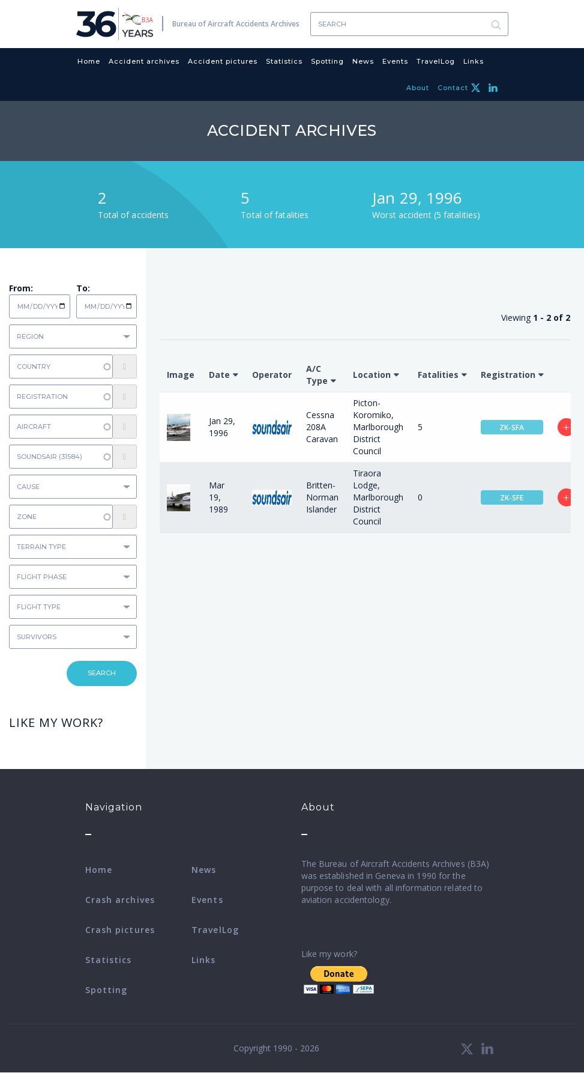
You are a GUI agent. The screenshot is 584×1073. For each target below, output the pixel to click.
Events (395, 61)
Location (372, 374)
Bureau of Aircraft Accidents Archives (236, 24)
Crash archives (120, 899)
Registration (508, 374)
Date (219, 374)
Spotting (327, 61)
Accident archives (144, 61)
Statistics (284, 61)
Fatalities (438, 374)
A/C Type (317, 374)
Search (496, 24)
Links (473, 61)
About (417, 88)
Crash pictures (120, 929)
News (363, 61)
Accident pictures (222, 61)
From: (21, 288)
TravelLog (436, 61)
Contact (453, 88)
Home (88, 61)
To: (83, 288)
